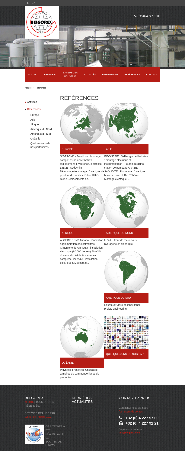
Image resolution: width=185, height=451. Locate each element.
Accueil (33, 74)
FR (27, 2)
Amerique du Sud (40, 133)
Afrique (34, 124)
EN (33, 2)
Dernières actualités (82, 400)
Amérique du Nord (41, 129)
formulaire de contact (131, 411)
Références (132, 74)
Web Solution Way (38, 417)
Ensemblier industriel (70, 74)
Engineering (110, 74)
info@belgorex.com (129, 432)
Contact (151, 74)
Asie (33, 119)
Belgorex (50, 74)
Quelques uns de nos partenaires (40, 145)
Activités (90, 74)
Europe (34, 114)
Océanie (35, 138)
